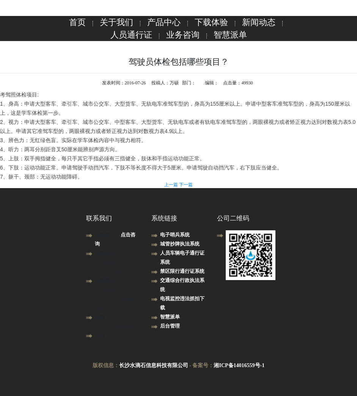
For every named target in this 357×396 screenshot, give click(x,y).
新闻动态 (258, 22)
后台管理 (170, 326)
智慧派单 (230, 35)
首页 (77, 22)
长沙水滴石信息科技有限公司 (153, 365)
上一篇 (171, 184)
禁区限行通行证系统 (182, 271)
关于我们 (116, 22)
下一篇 (186, 184)
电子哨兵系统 (175, 235)
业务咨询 (183, 35)
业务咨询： (108, 235)
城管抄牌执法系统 (180, 244)
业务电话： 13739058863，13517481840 (111, 262)
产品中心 (164, 22)
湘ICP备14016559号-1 (239, 365)
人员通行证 (131, 35)
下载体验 (211, 22)
